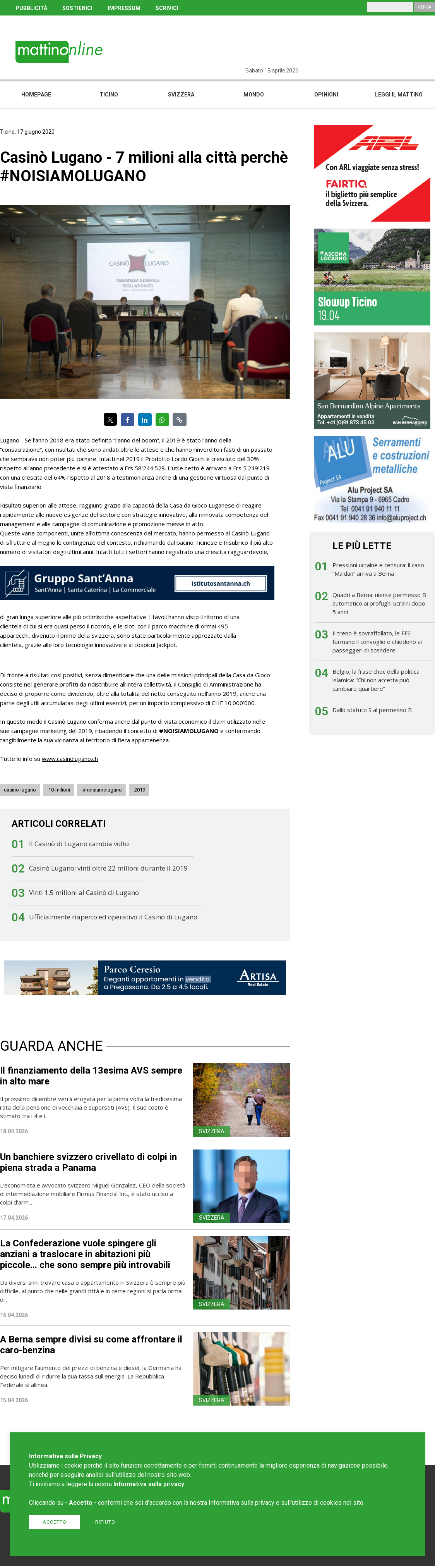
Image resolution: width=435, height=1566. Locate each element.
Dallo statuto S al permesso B (372, 710)
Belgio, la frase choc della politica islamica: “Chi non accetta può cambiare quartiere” (376, 680)
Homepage (36, 94)
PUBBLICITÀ (31, 8)
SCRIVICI (167, 8)
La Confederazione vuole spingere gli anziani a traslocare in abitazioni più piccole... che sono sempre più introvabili (85, 1254)
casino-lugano (20, 790)
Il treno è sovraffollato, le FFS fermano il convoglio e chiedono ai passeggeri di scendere (377, 641)
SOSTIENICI (77, 8)
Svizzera (181, 94)
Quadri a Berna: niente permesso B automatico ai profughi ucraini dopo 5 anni (379, 603)
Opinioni (326, 94)
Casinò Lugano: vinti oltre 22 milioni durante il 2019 (108, 868)
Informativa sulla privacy (148, 1484)
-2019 (139, 790)
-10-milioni (58, 790)
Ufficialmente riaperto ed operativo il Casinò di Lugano (113, 916)
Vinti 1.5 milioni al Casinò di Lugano (84, 892)
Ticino (108, 94)
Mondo (253, 94)
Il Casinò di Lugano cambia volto (79, 843)
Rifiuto (105, 1522)
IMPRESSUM (124, 8)
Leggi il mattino (399, 94)
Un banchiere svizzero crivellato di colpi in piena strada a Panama (88, 1162)
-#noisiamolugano (101, 790)
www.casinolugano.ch (70, 758)
